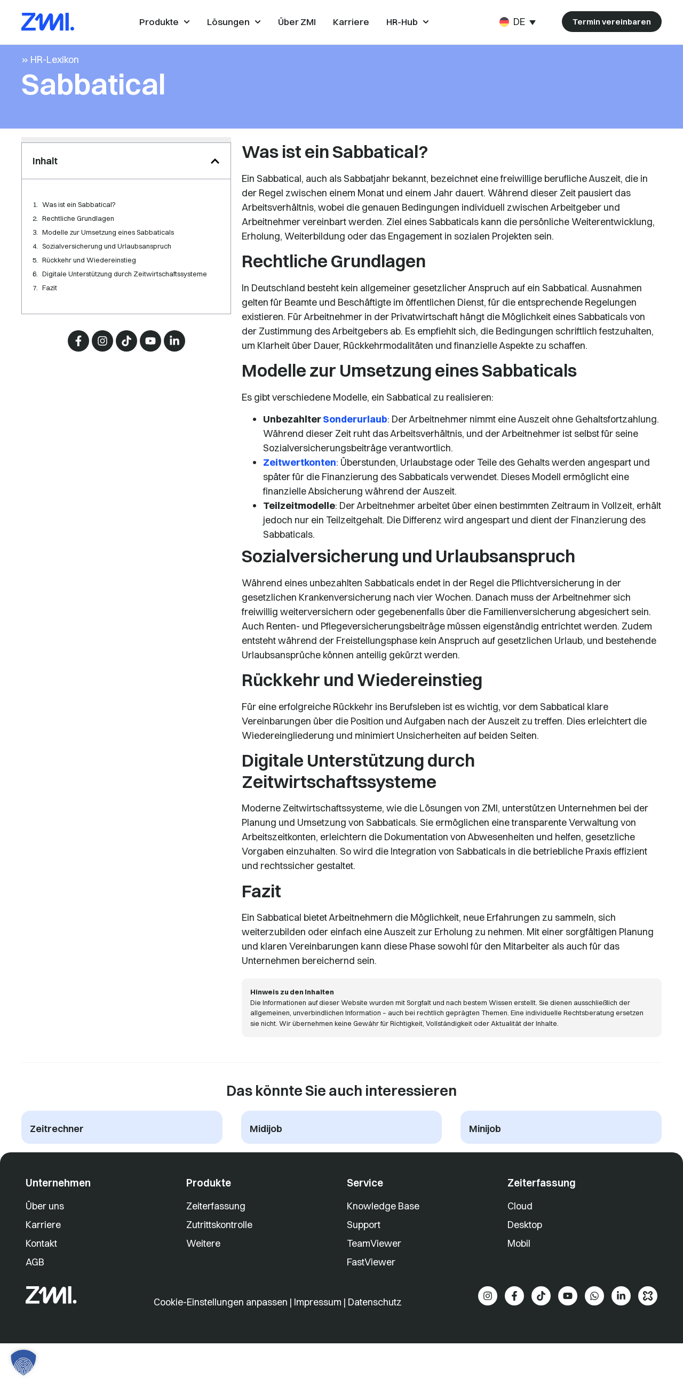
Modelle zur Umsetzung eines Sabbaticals (108, 255)
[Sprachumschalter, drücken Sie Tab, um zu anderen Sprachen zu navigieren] (518, 21)
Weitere (203, 1266)
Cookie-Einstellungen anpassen (222, 1325)
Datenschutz (375, 1325)
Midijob (266, 1151)
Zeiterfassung (215, 1229)
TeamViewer (374, 1266)
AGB (35, 1285)
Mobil (518, 1266)
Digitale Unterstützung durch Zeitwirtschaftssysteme (124, 296)
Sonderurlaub (355, 441)
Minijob (485, 1151)
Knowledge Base (383, 1229)
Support (363, 1247)
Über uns (45, 1229)
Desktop (524, 1247)
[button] (215, 183)
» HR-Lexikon (50, 82)
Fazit (49, 310)
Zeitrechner (57, 1151)
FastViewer (371, 1285)
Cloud (520, 1229)
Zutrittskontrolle (219, 1247)
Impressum (318, 1325)
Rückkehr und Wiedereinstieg (89, 282)
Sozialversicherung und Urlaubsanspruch (106, 269)
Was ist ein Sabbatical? (79, 227)
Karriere (43, 1247)
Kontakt (41, 1266)
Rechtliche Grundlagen (78, 241)
